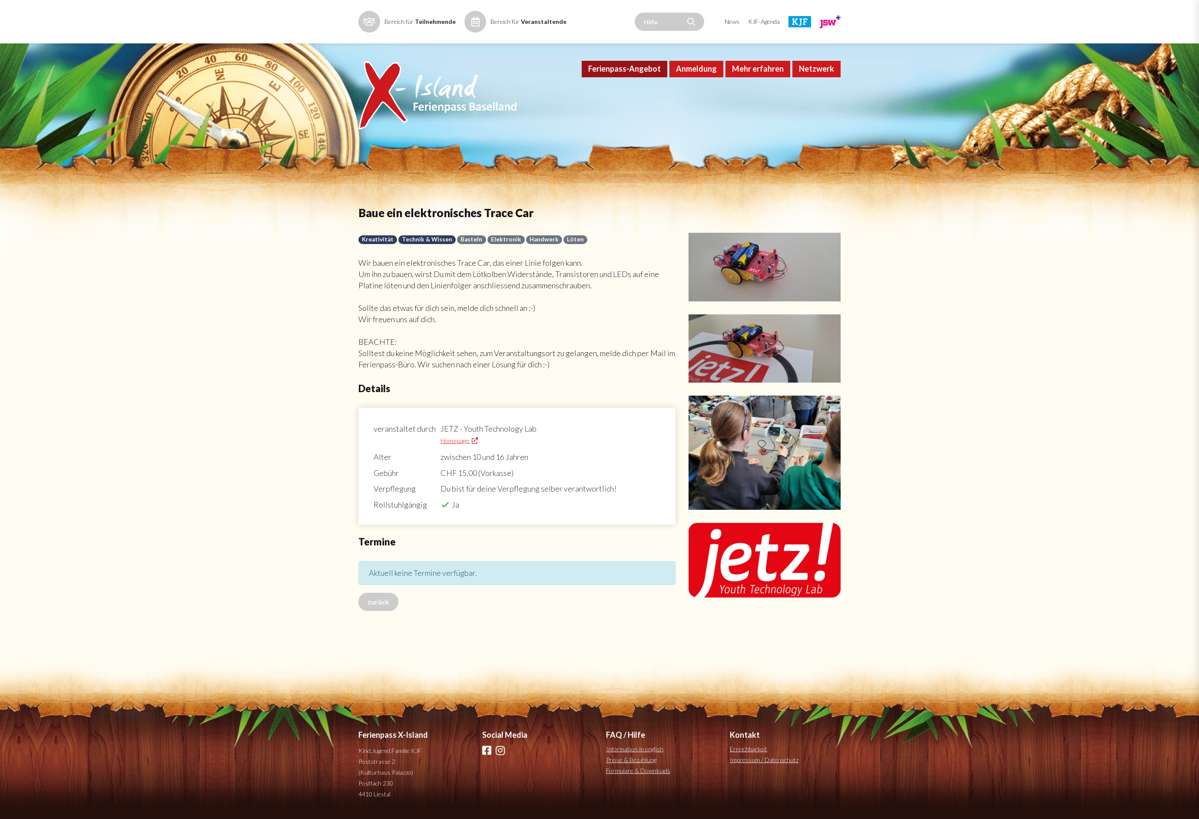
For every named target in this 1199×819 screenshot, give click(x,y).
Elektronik (506, 239)
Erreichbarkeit (748, 749)
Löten (575, 239)
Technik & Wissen (427, 239)
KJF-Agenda (764, 21)
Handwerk (544, 239)
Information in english (634, 749)
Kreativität (378, 239)
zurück (378, 602)
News (732, 21)
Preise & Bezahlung (631, 759)
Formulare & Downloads (638, 770)
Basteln (471, 239)
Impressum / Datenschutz (764, 759)
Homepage (455, 440)
